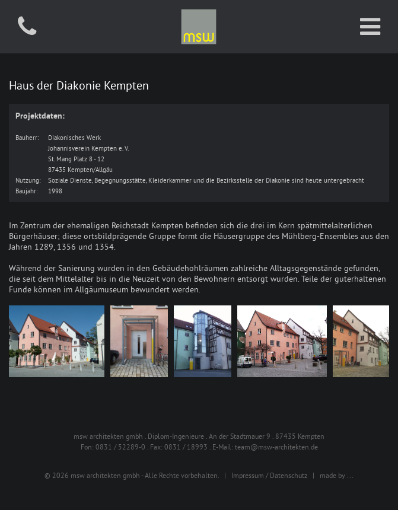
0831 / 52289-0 (120, 446)
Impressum (247, 475)
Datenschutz (288, 475)
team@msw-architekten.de (276, 446)
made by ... (337, 475)
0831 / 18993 (186, 446)
